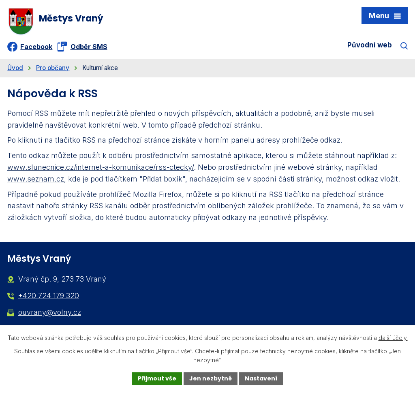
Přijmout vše (157, 378)
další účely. (393, 337)
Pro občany (52, 68)
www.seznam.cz (35, 179)
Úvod (15, 68)
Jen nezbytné (210, 378)
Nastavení (261, 378)
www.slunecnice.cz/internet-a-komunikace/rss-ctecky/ (100, 167)
